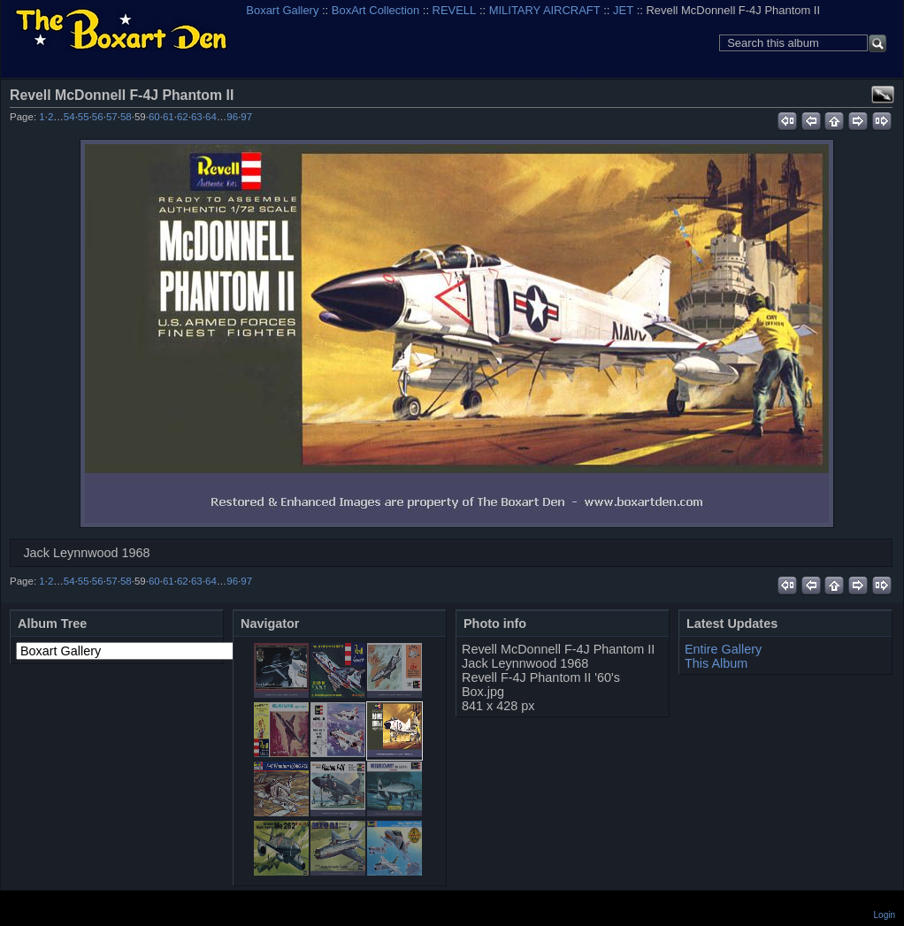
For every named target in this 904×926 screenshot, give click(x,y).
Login (884, 915)
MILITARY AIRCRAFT (545, 10)
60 (154, 116)
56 (97, 116)
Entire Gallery (723, 649)
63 (197, 116)
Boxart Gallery (282, 10)
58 (126, 116)
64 (211, 116)
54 (69, 116)
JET (623, 10)
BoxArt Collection (375, 10)
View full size (882, 94)
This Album (716, 663)
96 (232, 116)
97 (246, 116)
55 (83, 116)
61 (168, 116)
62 (182, 116)
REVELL (455, 10)
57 (112, 116)
